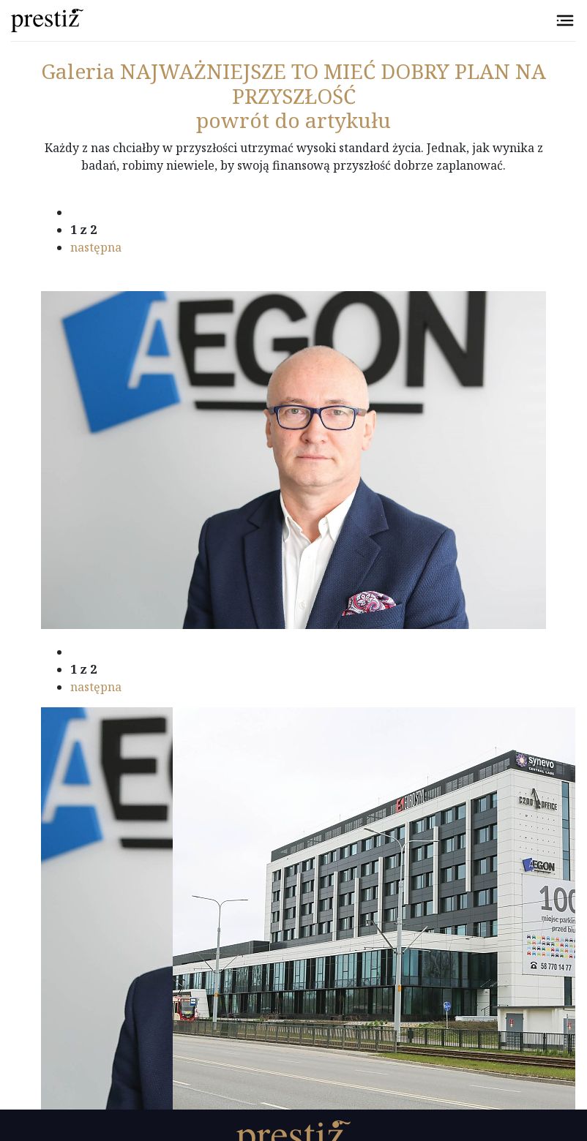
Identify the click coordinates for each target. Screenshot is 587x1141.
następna (95, 247)
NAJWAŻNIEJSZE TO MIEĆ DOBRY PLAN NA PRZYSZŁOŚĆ (293, 83)
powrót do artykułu (293, 120)
